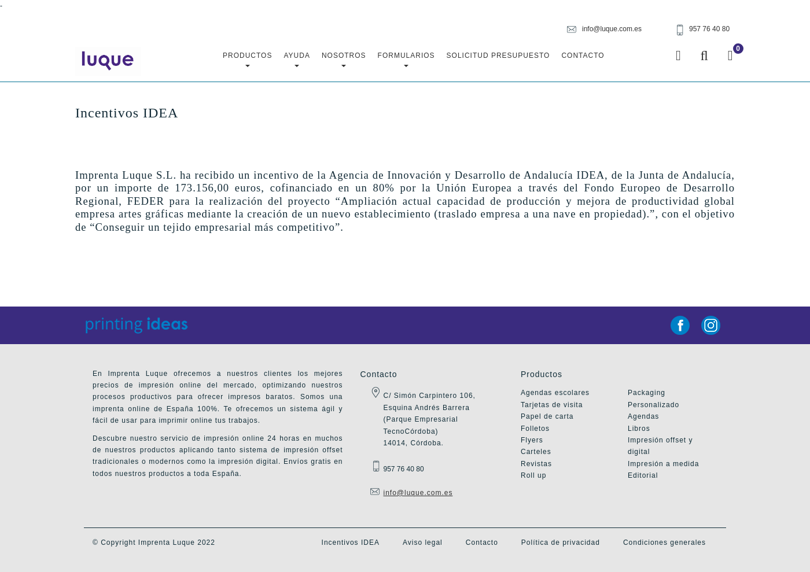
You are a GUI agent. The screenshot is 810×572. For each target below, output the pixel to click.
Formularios (406, 59)
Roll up (533, 475)
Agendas (643, 416)
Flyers (532, 440)
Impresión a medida (663, 464)
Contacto (582, 55)
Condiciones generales (664, 542)
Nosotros (344, 59)
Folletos (535, 429)
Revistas (536, 464)
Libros (639, 429)
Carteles (536, 452)
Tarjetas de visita (552, 405)
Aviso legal (423, 542)
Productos (247, 59)
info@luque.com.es (418, 493)
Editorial (643, 475)
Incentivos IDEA (351, 542)
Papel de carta (547, 416)
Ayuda (297, 59)
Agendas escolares (555, 393)
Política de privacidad (560, 542)
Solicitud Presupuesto (498, 55)
